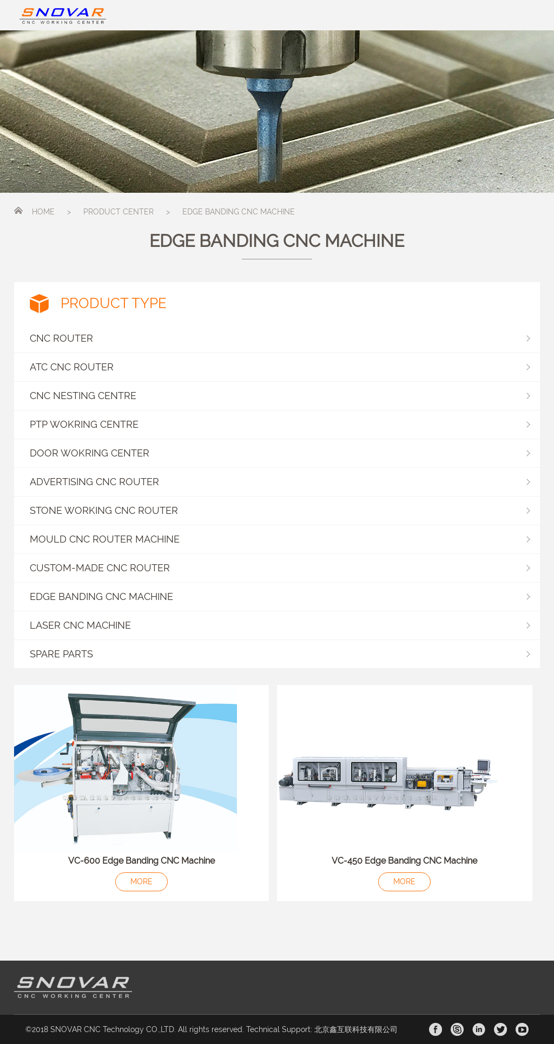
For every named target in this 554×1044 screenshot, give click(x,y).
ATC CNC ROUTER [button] (280, 367)
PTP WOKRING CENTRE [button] (280, 424)
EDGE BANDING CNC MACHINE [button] (280, 596)
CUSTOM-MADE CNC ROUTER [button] (280, 567)
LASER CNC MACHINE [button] (280, 625)
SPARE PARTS (61, 654)
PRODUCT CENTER (118, 211)
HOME (43, 211)
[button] (277, 654)
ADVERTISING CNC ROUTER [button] (280, 481)
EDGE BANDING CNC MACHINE (238, 211)
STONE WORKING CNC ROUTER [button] (280, 510)
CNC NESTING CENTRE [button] (280, 395)
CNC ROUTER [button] (280, 338)
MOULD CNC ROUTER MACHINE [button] (280, 539)
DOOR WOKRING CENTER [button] (280, 453)
